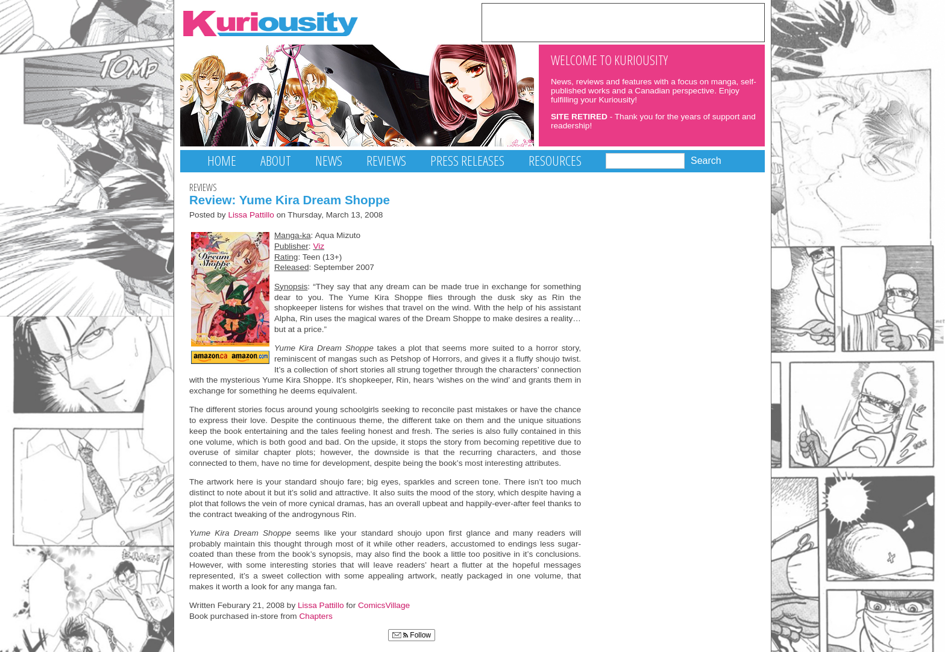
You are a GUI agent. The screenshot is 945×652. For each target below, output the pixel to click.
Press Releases (467, 160)
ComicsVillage (384, 605)
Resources (555, 160)
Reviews (386, 160)
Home (221, 160)
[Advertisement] (623, 22)
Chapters (316, 616)
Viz (318, 246)
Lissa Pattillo (251, 214)
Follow (411, 635)
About (275, 160)
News (328, 160)
